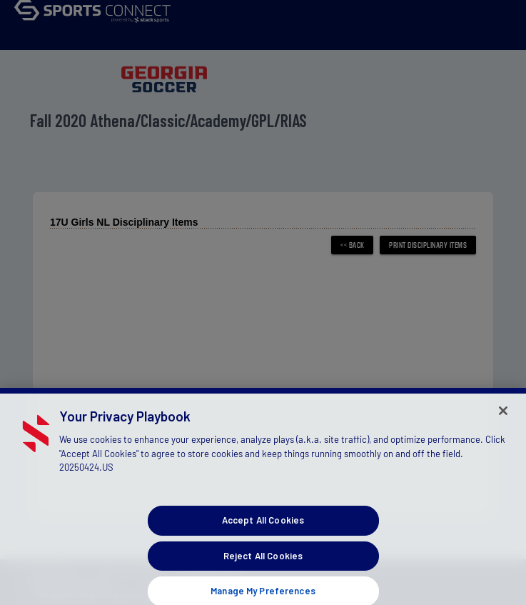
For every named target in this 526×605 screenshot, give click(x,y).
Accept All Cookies (263, 530)
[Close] (503, 420)
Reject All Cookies (263, 565)
